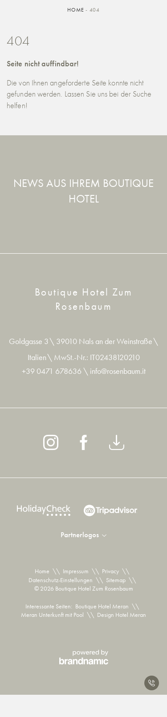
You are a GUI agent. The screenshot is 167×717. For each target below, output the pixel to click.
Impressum (76, 571)
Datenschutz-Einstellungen (61, 580)
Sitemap (116, 580)
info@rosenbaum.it (118, 371)
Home (76, 9)
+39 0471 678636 (52, 371)
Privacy (110, 571)
